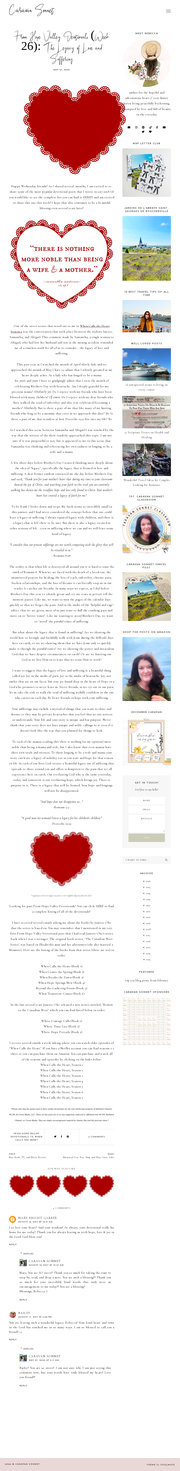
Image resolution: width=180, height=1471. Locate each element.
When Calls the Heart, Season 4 (61, 1081)
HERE (87, 197)
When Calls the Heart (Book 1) (62, 966)
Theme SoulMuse (161, 1465)
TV (31, 1137)
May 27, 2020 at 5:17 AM (44, 1360)
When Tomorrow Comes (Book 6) (61, 994)
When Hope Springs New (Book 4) (61, 983)
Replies (29, 1254)
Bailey (24, 1313)
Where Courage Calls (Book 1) (61, 1021)
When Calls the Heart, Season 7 (61, 1098)
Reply (13, 1245)
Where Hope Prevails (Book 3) (61, 1032)
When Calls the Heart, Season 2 (61, 1070)
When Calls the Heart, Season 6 (61, 1092)
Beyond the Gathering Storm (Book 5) (61, 988)
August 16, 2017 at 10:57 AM (46, 1265)
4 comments (96, 1137)
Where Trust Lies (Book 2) (62, 1026)
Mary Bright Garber (37, 1218)
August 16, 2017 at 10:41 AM (35, 1222)
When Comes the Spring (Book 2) (61, 972)
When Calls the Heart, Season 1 (61, 1065)
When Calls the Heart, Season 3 (61, 1076)
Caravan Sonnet (31, 11)
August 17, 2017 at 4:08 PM (35, 1317)
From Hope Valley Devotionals (54, 906)
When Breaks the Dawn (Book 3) (62, 977)
